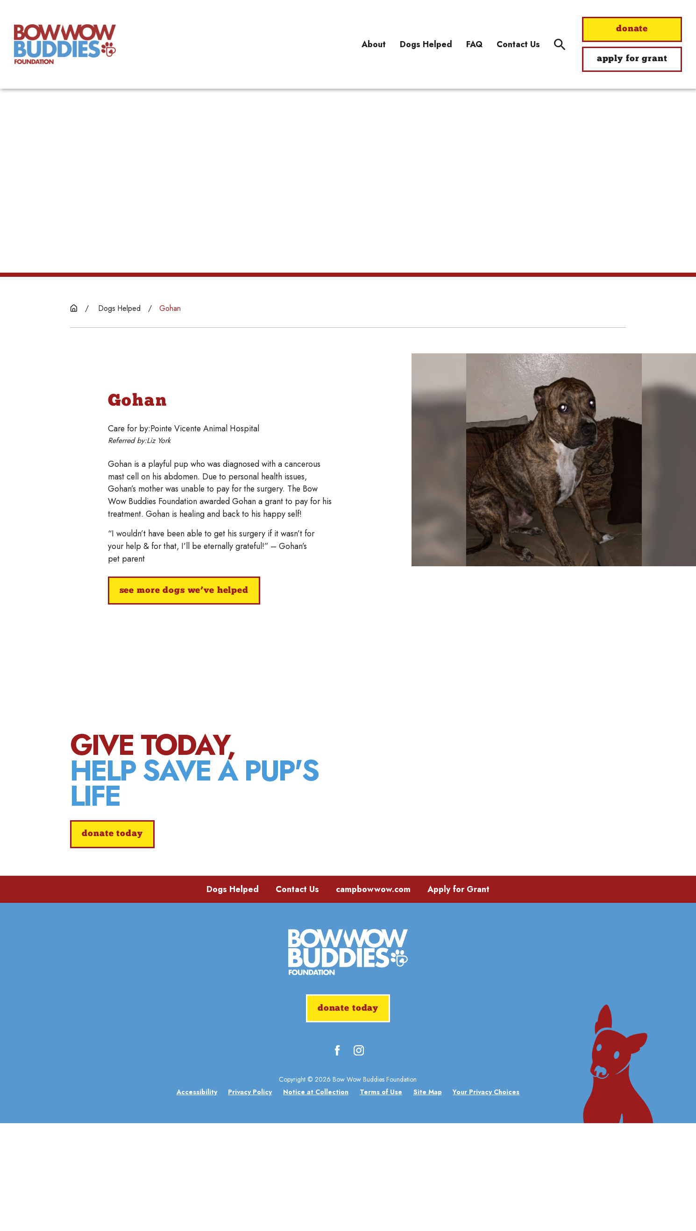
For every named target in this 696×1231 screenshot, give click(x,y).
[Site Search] (560, 44)
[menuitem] (197, 1200)
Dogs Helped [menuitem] (426, 44)
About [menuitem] (374, 44)
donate (632, 29)
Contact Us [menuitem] (518, 44)
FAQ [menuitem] (474, 44)
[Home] (65, 44)
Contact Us (297, 997)
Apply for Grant (458, 997)
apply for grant (632, 59)
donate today (112, 888)
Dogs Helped (232, 997)
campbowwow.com (373, 997)
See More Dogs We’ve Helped (184, 590)
